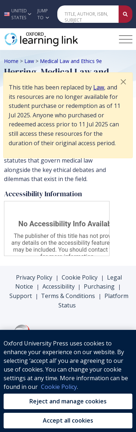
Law (98, 87)
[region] (68, 381)
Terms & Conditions (68, 296)
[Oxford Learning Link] (58, 39)
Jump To (43, 14)
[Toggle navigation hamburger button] (125, 39)
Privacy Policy (34, 277)
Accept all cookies (68, 420)
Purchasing (99, 286)
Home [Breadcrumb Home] (11, 61)
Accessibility (58, 286)
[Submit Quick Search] (125, 14)
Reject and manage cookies (68, 401)
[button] (16, 14)
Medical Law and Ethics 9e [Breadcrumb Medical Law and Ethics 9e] (71, 61)
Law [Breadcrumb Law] (29, 61)
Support (20, 296)
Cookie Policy (80, 277)
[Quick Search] (88, 14)
